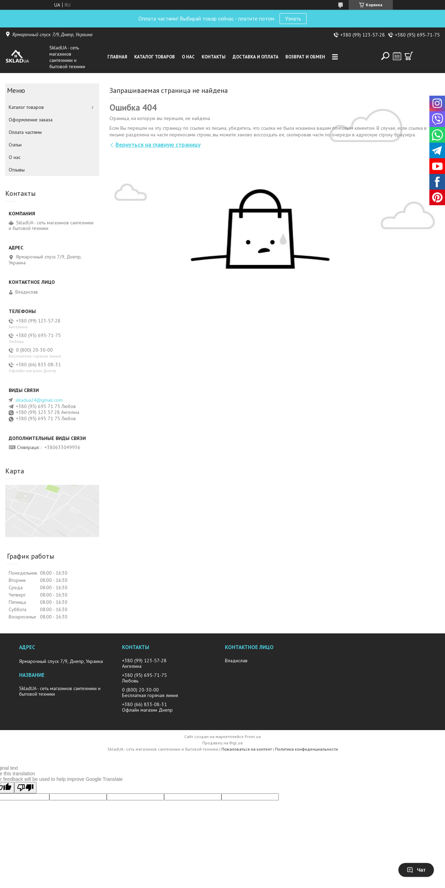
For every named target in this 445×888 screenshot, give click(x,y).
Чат (416, 870)
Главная (117, 57)
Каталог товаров (154, 57)
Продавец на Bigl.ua (222, 742)
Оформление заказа (30, 120)
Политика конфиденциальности (306, 749)
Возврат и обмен (305, 57)
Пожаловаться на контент (246, 749)
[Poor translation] (25, 787)
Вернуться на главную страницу (158, 145)
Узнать (293, 18)
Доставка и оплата (255, 57)
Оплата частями (25, 132)
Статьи (15, 145)
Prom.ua (253, 736)
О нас (188, 57)
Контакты (214, 57)
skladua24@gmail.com (39, 400)
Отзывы (17, 170)
